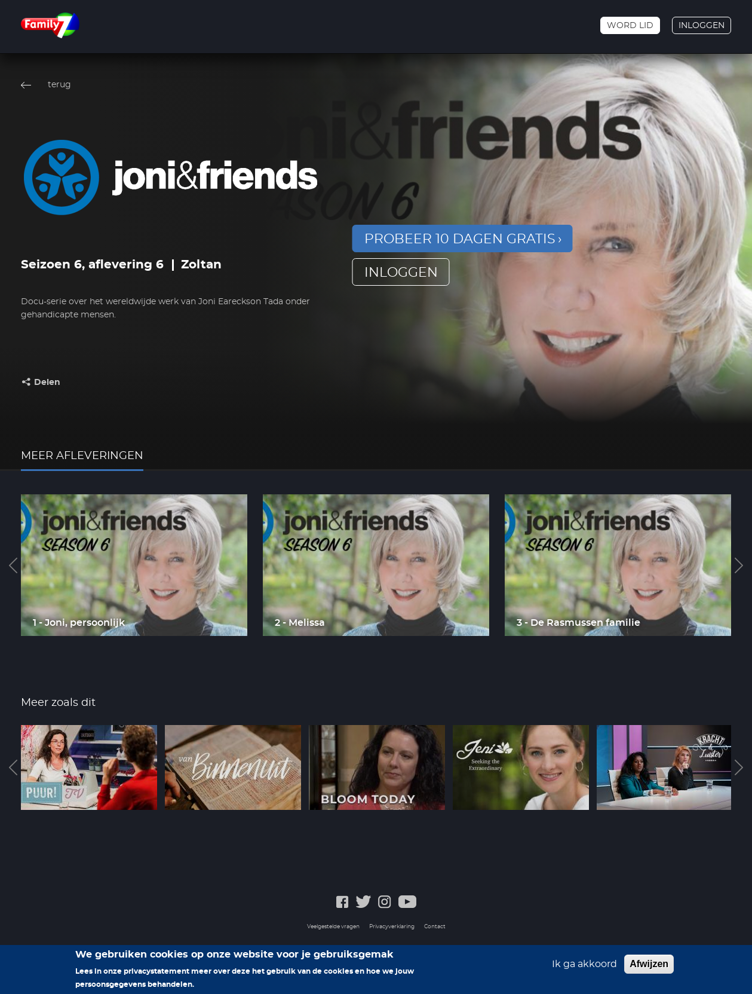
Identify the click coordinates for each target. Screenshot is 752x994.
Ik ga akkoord (584, 964)
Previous (13, 565)
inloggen (401, 272)
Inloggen (702, 26)
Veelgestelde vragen (333, 926)
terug (59, 85)
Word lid (630, 26)
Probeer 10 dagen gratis (459, 239)
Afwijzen (649, 964)
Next (739, 565)
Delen (47, 382)
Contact (435, 926)
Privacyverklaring (392, 926)
